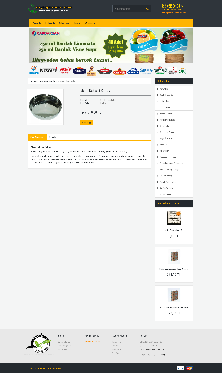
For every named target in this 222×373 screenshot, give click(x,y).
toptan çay (56, 368)
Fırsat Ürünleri (164, 194)
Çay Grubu (162, 89)
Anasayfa (37, 23)
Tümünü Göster (92, 341)
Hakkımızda (50, 23)
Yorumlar (53, 137)
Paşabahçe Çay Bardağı (168, 169)
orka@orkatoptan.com (174, 12)
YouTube (116, 353)
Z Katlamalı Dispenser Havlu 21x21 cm (174, 269)
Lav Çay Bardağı (164, 176)
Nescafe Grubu (164, 113)
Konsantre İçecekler (166, 157)
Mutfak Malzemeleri (166, 182)
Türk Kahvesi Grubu (166, 120)
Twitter (115, 345)
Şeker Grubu (163, 126)
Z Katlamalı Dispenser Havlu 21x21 (174, 307)
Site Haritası (62, 349)
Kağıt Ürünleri (163, 107)
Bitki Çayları (163, 101)
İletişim (77, 23)
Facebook (116, 342)
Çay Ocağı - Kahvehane (48, 81)
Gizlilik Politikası (64, 342)
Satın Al (86, 123)
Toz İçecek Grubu (165, 132)
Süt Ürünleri (163, 151)
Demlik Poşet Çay (165, 95)
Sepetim (89, 23)
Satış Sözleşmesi (64, 345)
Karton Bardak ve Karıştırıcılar (170, 163)
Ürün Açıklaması (37, 137)
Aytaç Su (162, 145)
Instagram (116, 349)
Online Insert (64, 23)
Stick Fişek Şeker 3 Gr (174, 230)
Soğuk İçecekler (165, 138)
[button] (41, 45)
